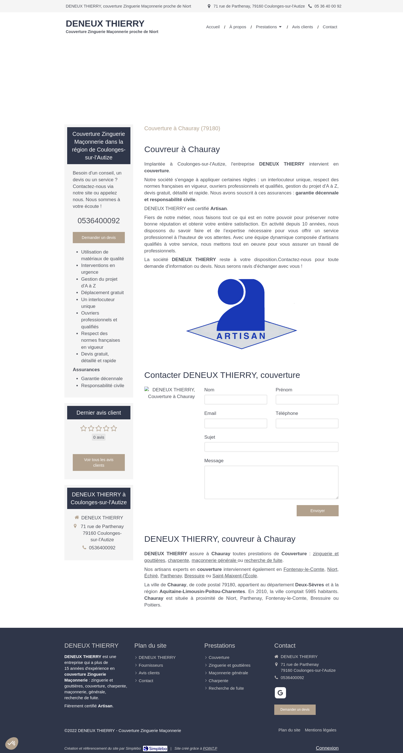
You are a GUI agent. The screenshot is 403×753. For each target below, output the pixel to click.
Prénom (284, 389)
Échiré (151, 575)
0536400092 (99, 220)
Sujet (209, 437)
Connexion (327, 748)
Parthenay (171, 575)
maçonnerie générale (215, 560)
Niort (332, 569)
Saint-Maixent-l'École (234, 575)
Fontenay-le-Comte (303, 569)
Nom (209, 389)
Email (210, 413)
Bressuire (194, 575)
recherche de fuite (263, 560)
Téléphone (287, 413)
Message (214, 460)
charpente (178, 560)
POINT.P (210, 748)
